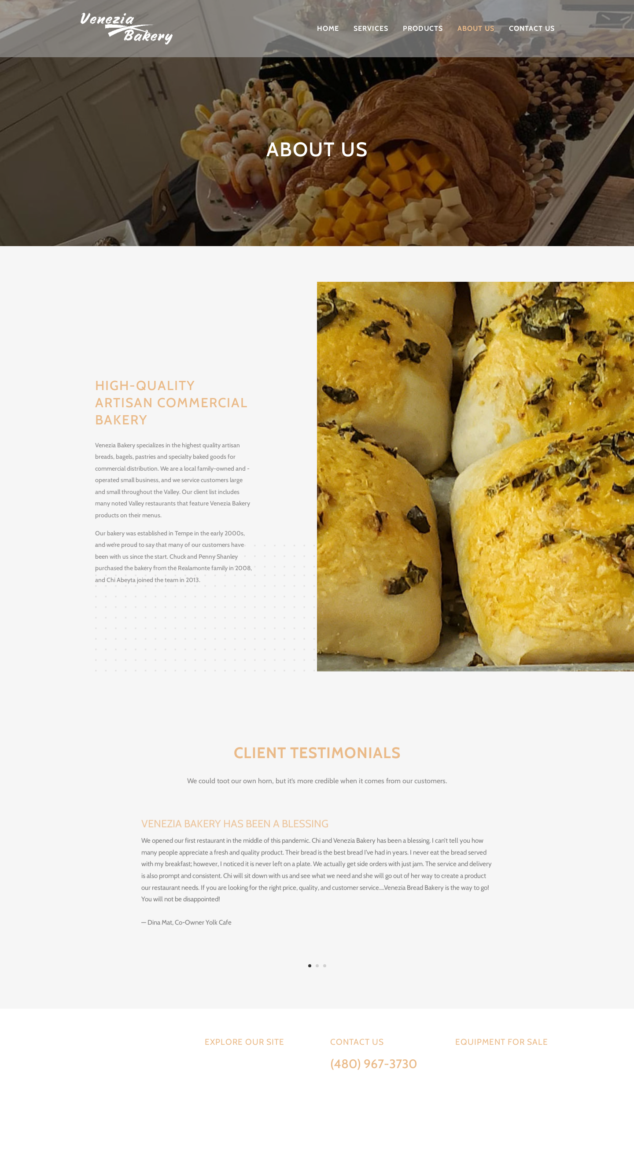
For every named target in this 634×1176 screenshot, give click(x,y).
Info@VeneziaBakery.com (365, 1081)
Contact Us (532, 29)
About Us (475, 29)
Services (371, 29)
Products (423, 29)
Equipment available (483, 1064)
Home (328, 29)
